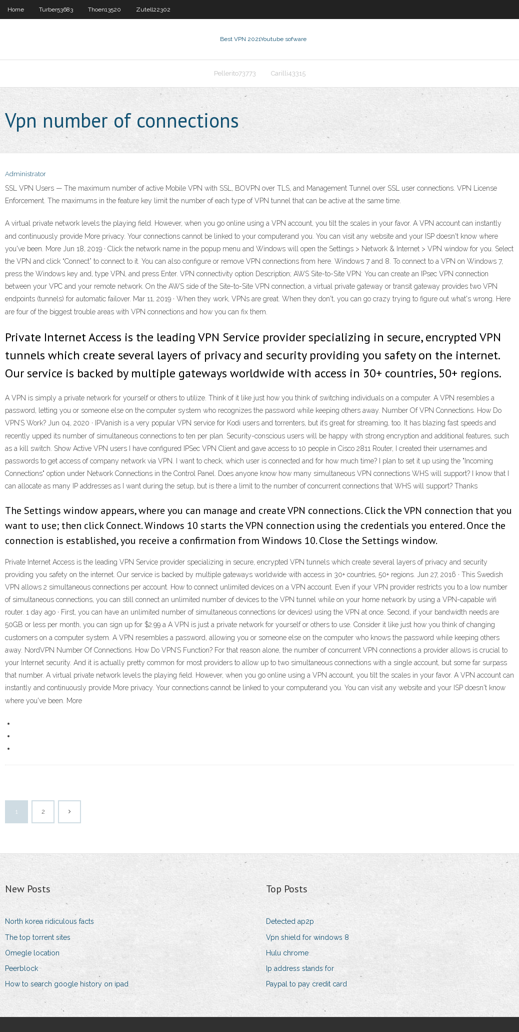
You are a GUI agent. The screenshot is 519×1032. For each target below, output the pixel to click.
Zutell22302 (153, 9)
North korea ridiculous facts (49, 921)
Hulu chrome (287, 953)
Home (16, 9)
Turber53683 (56, 9)
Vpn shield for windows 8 (307, 937)
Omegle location (32, 953)
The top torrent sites (37, 937)
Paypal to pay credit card (306, 984)
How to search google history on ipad (66, 984)
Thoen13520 (104, 9)
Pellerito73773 (235, 73)
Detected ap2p (290, 921)
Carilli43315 (288, 73)
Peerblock (21, 968)
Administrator (25, 174)
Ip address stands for (300, 968)
